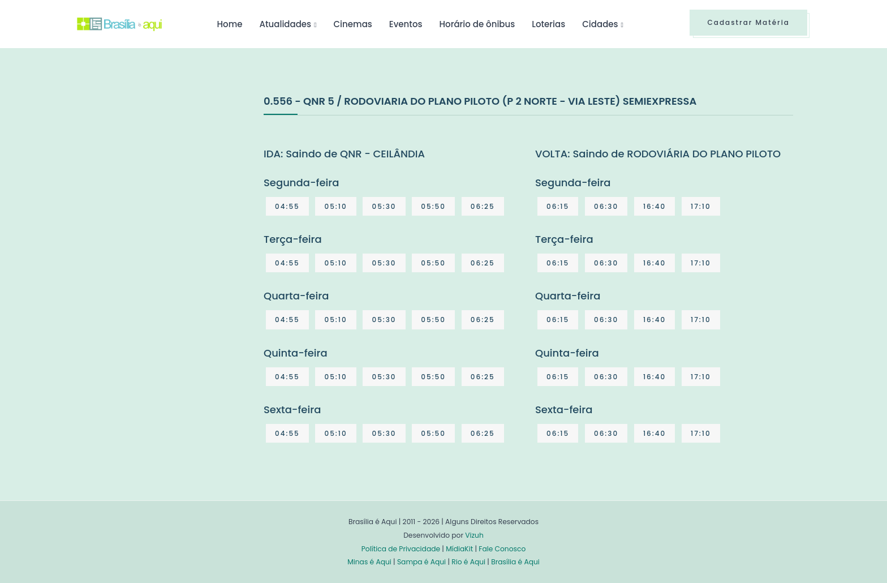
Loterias (548, 24)
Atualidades (285, 24)
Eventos (406, 24)
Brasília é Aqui (515, 562)
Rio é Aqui (468, 562)
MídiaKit (459, 549)
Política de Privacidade (400, 549)
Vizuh (474, 535)
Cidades (600, 24)
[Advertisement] (162, 177)
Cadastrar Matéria (748, 22)
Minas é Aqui (369, 562)
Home (229, 24)
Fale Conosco (502, 549)
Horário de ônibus (477, 24)
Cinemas (353, 24)
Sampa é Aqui (421, 562)
